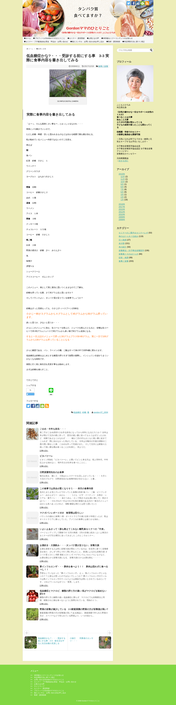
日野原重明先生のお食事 (52, 472)
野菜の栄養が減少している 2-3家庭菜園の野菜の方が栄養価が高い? (74, 609)
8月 (122, 187)
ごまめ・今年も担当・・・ (53, 429)
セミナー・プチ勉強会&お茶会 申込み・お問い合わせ (47, 42)
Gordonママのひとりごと (88, 28)
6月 (122, 192)
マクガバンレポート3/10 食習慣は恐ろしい (62, 513)
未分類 (122, 243)
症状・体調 (123, 258)
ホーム (28, 38)
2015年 (122, 209)
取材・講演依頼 (114, 42)
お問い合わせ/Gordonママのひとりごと (49, 680)
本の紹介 (122, 247)
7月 (122, 189)
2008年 (122, 220)
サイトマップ (39, 686)
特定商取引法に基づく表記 (134, 42)
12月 (123, 177)
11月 (123, 179)
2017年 (122, 207)
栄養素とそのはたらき (128, 254)
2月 (122, 197)
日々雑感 (122, 240)
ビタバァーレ (46, 456)
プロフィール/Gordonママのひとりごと (50, 38)
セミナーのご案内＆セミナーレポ (133, 233)
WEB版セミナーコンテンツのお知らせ (118, 38)
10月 (123, 182)
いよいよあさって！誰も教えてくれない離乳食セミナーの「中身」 (73, 529)
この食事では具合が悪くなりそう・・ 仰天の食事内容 (66, 488)
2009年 (122, 217)
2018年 (122, 204)
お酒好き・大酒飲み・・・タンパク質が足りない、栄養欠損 (69, 545)
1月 (122, 200)
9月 (122, 184)
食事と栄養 (103, 66)
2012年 (122, 212)
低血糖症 (77, 412)
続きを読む (123, 161)
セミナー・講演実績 (77, 38)
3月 (122, 195)
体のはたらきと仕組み (128, 236)
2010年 (122, 214)
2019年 (122, 174)
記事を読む (44, 451)
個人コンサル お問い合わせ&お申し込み (88, 42)
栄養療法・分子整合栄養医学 (131, 250)
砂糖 (84, 412)
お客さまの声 (94, 38)
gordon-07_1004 (101, 412)
